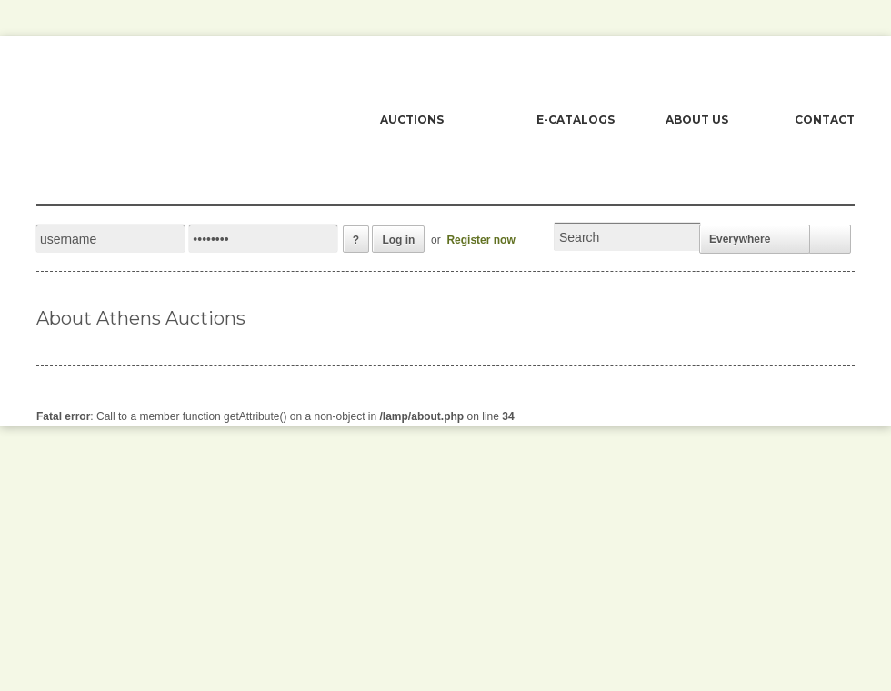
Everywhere (739, 239)
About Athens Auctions (140, 318)
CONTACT (825, 119)
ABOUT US (697, 119)
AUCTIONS (412, 119)
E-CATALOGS (575, 119)
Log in (398, 240)
